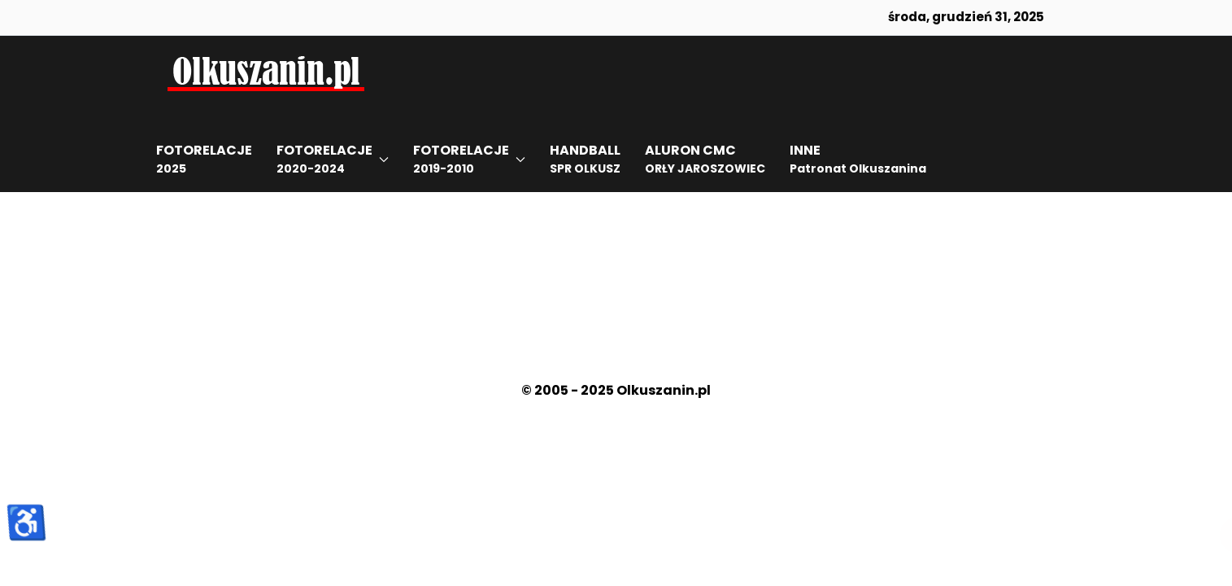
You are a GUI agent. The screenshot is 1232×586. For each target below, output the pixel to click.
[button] (332, 159)
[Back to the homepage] (266, 69)
